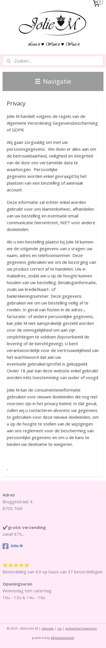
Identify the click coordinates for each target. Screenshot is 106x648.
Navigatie (53, 81)
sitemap (48, 628)
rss (59, 628)
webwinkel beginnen (81, 628)
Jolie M (13, 546)
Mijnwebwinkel (62, 638)
